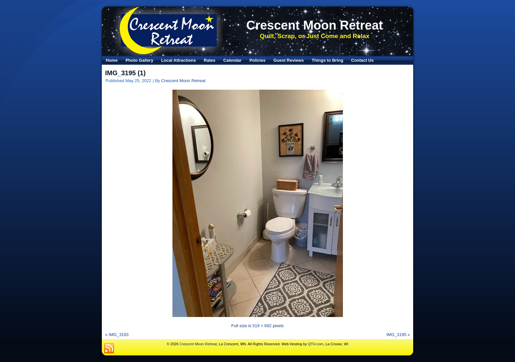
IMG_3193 (119, 334)
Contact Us (362, 60)
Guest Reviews (289, 60)
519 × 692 (262, 325)
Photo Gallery (139, 60)
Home (112, 60)
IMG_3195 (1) (125, 73)
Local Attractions (178, 60)
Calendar (232, 60)
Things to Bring (327, 60)
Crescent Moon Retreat (314, 25)
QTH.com (315, 344)
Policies (257, 60)
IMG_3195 (396, 334)
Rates (209, 60)
